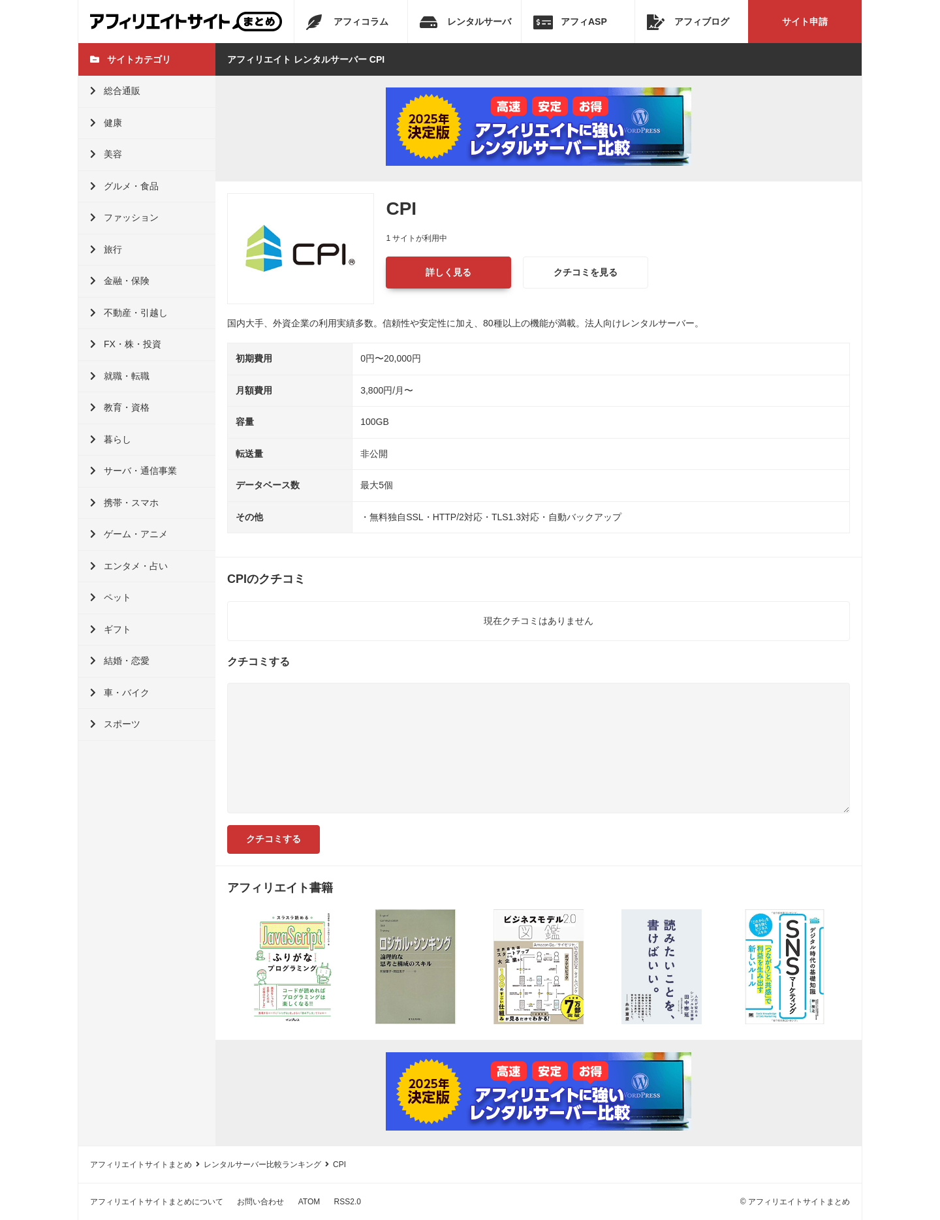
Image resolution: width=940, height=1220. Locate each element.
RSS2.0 (347, 1201)
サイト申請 (805, 21)
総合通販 (115, 91)
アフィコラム (347, 22)
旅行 (106, 249)
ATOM (309, 1201)
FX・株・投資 (125, 344)
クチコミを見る (586, 272)
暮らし (110, 439)
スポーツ (115, 724)
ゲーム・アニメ (129, 534)
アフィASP (570, 22)
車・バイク (119, 692)
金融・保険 (119, 280)
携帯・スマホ (124, 502)
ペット (110, 597)
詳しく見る (448, 272)
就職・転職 (119, 376)
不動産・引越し (129, 312)
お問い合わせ (260, 1201)
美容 (106, 154)
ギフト (110, 629)
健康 (106, 122)
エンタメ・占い (129, 566)
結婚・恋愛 (119, 660)
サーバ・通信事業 (133, 470)
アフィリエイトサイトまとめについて (156, 1201)
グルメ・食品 (124, 186)
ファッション (124, 217)
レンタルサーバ (465, 22)
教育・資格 (119, 407)
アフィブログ (688, 22)
